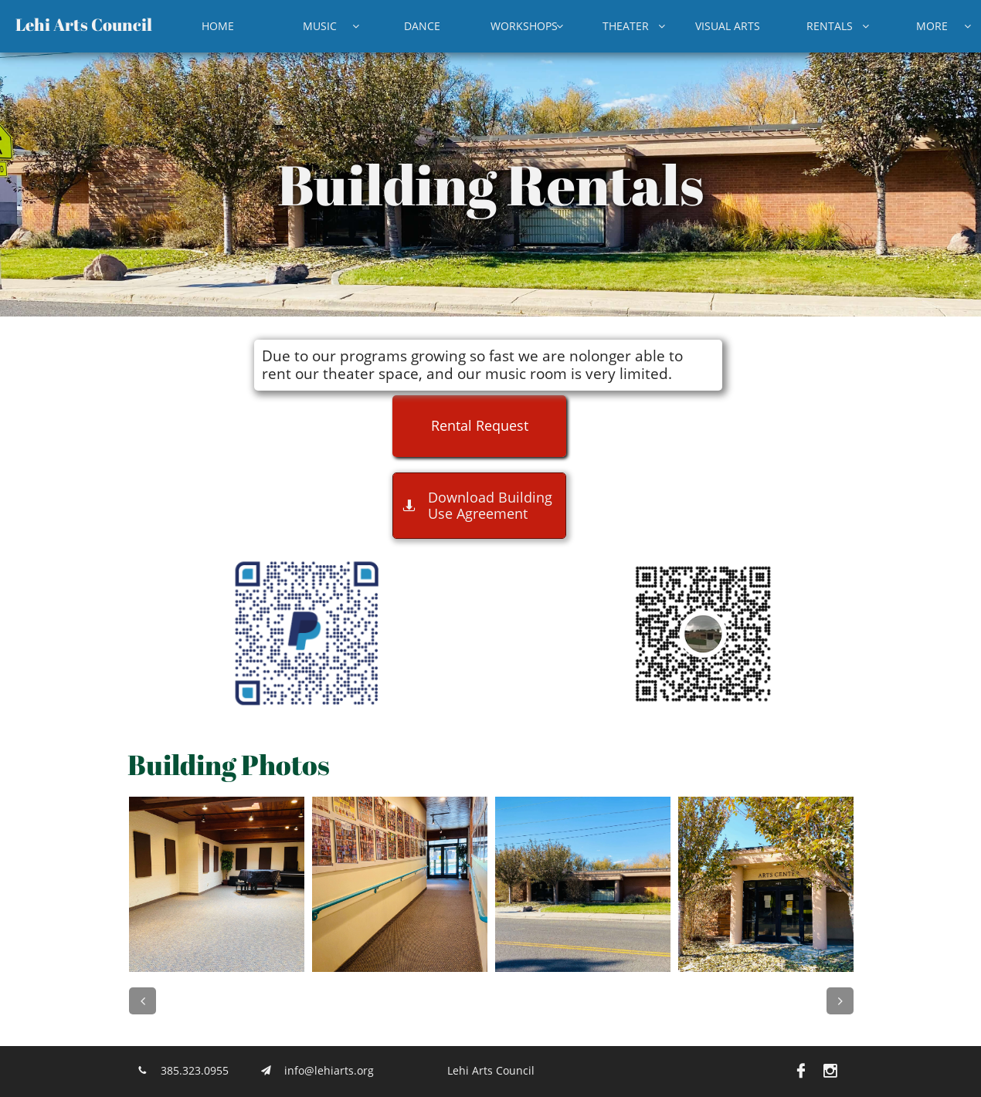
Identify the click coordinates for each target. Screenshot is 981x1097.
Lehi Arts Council (491, 1070)
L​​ (20, 24)
